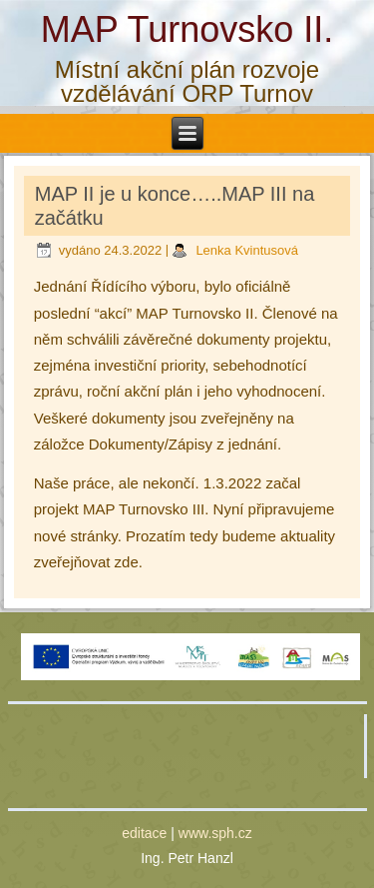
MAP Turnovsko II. (187, 29)
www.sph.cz (215, 833)
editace (144, 833)
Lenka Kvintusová (246, 250)
